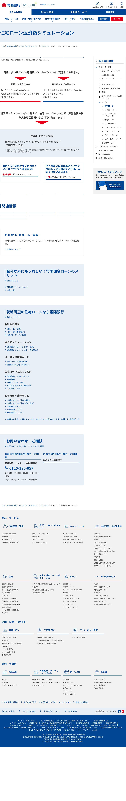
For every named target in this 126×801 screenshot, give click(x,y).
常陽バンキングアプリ (40, 587)
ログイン (117, 19)
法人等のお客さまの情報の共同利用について (73, 774)
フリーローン (109, 123)
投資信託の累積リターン (11, 739)
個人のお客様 (15, 12)
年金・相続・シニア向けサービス (112, 97)
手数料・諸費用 (13, 460)
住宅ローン (45, 46)
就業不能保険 (7, 661)
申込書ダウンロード (15, 466)
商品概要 (11, 433)
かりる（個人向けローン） (28, 46)
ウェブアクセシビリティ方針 (39, 784)
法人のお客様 (47, 12)
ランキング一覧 (99, 599)
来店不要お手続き (106, 150)
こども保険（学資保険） (11, 664)
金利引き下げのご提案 (16, 389)
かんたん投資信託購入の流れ (104, 605)
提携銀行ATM (6, 708)
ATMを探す (6, 694)
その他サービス (108, 143)
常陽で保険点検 (7, 637)
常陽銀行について (78, 12)
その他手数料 (98, 742)
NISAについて (99, 593)
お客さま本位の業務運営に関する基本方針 (56, 777)
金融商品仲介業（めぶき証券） (105, 616)
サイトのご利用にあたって (27, 774)
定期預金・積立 (7, 593)
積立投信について (100, 608)
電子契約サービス (100, 655)
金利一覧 (11, 344)
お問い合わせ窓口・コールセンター (56, 756)
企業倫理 (30, 779)
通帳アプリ (36, 590)
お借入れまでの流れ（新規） (19, 454)
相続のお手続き (82, 756)
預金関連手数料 (99, 739)
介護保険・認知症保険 (10, 655)
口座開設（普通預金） (10, 587)
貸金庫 (96, 637)
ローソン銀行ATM (8, 706)
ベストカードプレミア (113, 127)
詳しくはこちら (13, 371)
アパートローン (110, 135)
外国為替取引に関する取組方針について (82, 781)
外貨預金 (97, 611)
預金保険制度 (111, 777)
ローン (104, 102)
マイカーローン (110, 110)
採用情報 (110, 12)
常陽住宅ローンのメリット (18, 430)
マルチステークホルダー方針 (64, 784)
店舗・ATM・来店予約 (108, 146)
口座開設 (104, 19)
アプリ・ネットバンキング (112, 79)
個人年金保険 (7, 646)
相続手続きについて (39, 646)
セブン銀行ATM (7, 703)
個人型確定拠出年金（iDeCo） (43, 643)
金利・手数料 (104, 154)
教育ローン (109, 120)
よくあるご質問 (13, 442)
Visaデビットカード (70, 590)
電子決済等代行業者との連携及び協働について (21, 781)
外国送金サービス (100, 643)
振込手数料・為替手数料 (103, 736)
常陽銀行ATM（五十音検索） (12, 697)
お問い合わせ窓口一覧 (16, 500)
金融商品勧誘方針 (82, 777)
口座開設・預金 (108, 75)
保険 (103, 92)
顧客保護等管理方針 (101, 774)
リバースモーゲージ (112, 139)
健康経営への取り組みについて (53, 781)
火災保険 (5, 667)
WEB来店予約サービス (45, 691)
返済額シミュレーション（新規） (21, 400)
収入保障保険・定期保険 (11, 658)
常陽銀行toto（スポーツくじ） (105, 652)
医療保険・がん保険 (9, 652)
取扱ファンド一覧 (100, 596)
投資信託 (97, 587)
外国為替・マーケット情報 (42, 733)
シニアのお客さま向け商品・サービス (46, 637)
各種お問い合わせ (106, 158)
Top (3, 46)
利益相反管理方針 (16, 779)
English (94, 784)
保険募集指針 (97, 777)
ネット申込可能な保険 (10, 643)
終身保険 (5, 649)
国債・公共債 (98, 613)
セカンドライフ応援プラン (103, 619)
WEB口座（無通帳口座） (11, 596)
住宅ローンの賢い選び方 (17, 415)
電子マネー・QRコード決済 (73, 596)
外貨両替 (97, 646)
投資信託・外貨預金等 (111, 88)
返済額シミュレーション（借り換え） (23, 403)
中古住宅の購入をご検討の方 (19, 439)
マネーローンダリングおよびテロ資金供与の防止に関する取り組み (91, 779)
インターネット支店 (39, 596)
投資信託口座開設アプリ (103, 590)
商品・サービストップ (111, 71)
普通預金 (5, 590)
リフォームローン (111, 131)
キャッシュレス (108, 84)
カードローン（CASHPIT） (110, 115)
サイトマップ (83, 784)
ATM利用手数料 (99, 733)
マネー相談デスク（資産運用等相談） (51, 694)
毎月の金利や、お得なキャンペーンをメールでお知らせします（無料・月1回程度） (42, 473)
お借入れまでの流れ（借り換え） (21, 457)
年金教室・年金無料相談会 (46, 697)
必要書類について (14, 463)
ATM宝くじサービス (101, 649)
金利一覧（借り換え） (16, 386)
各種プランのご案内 (15, 436)
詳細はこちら (13, 303)
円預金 (4, 733)
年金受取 (35, 640)
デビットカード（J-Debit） (73, 593)
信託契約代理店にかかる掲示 (111, 781)
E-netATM (5, 700)
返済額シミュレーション (17, 341)
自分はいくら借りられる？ (18, 418)
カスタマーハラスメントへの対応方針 (24, 777)
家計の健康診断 (7, 640)
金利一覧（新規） (14, 383)
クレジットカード (69, 587)
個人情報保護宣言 (47, 774)
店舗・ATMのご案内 (9, 691)
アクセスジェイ (38, 593)
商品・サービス (105, 67)
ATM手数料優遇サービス (102, 658)
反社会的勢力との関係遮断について (50, 779)
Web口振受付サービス (102, 640)
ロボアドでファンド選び (103, 602)
